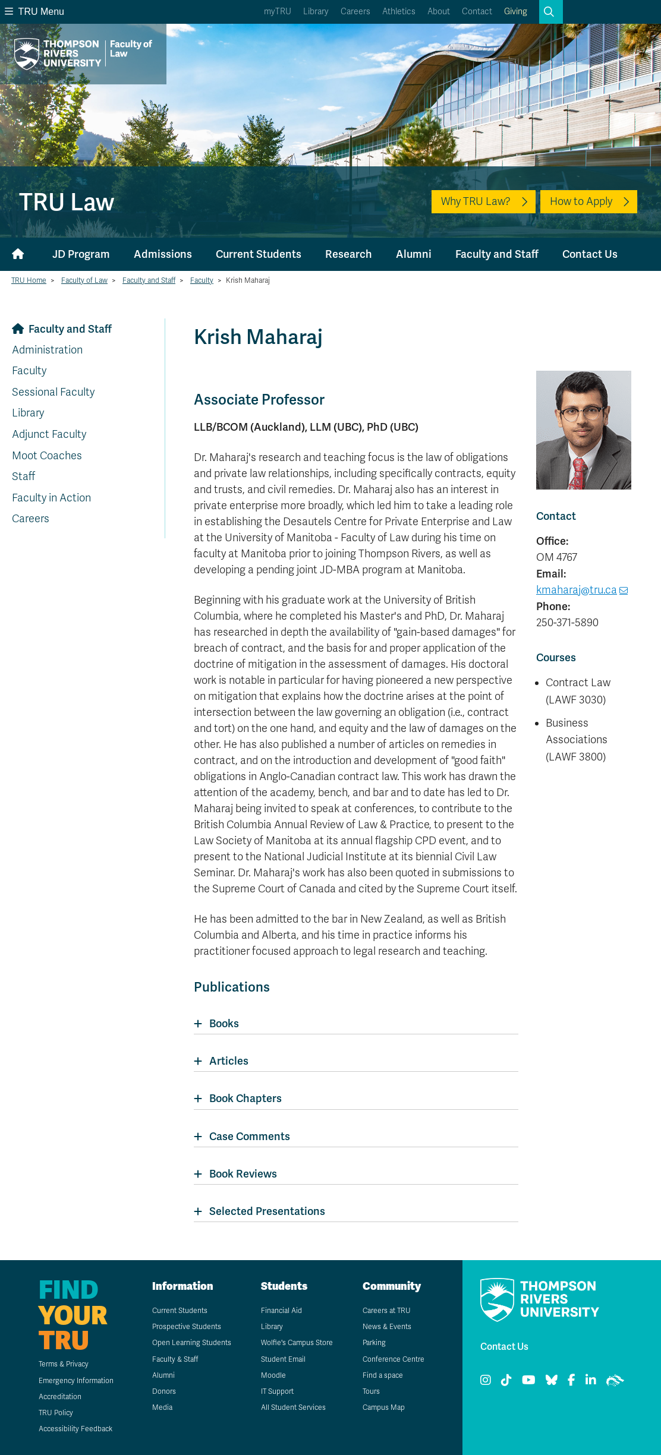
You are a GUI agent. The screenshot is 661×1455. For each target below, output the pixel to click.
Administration (47, 349)
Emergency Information (76, 1381)
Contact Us (590, 254)
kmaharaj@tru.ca (576, 589)
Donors (164, 1391)
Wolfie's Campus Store (297, 1343)
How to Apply (581, 201)
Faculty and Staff (497, 254)
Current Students (258, 254)
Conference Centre (393, 1359)
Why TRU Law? (476, 201)
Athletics (399, 12)
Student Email (283, 1359)
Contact (477, 12)
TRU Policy (56, 1413)
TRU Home (28, 280)
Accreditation (60, 1397)
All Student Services (293, 1407)
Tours (371, 1391)
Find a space (383, 1375)
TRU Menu (34, 12)
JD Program (81, 254)
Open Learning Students (191, 1343)
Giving (515, 12)
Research (348, 254)
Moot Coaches (47, 455)
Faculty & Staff (175, 1359)
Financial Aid (281, 1310)
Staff (23, 476)
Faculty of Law (84, 280)
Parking (374, 1343)
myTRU (277, 12)
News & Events (387, 1327)
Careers (355, 12)
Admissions (163, 254)
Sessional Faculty (53, 392)
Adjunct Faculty (49, 434)
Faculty (201, 280)
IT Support (277, 1391)
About (438, 12)
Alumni (414, 254)
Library (316, 12)
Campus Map (384, 1407)
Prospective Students (186, 1327)
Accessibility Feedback (75, 1429)
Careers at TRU (387, 1310)
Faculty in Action (51, 497)
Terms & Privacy (64, 1364)
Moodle (273, 1375)
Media (162, 1407)
